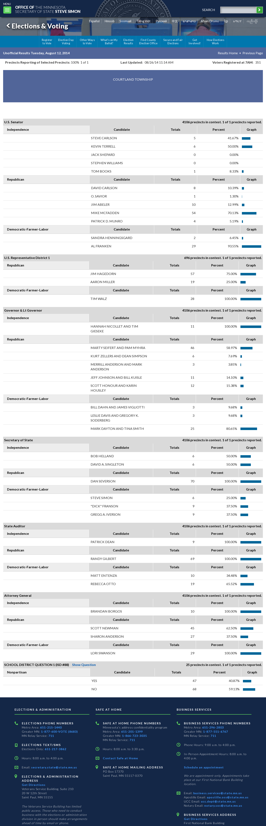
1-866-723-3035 (134, 735)
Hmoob (110, 21)
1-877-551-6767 (215, 731)
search (208, 10)
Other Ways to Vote (87, 41)
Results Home (228, 53)
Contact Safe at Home (120, 758)
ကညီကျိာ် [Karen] (252, 21)
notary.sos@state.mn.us (222, 805)
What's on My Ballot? (109, 41)
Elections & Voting (36, 26)
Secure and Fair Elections (173, 41)
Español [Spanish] (94, 21)
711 (51, 735)
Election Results (128, 41)
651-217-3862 (55, 749)
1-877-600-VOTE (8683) (59, 731)
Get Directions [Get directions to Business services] (196, 819)
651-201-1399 (132, 731)
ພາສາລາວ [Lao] (189, 21)
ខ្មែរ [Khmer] (226, 21)
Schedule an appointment (204, 767)
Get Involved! (194, 41)
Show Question (84, 665)
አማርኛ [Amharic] (237, 21)
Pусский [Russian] (161, 21)
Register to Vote (47, 41)
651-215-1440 (51, 727)
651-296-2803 (213, 727)
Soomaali (125, 21)
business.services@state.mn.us (217, 793)
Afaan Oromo (210, 21)
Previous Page (253, 53)
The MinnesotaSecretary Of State (47, 9)
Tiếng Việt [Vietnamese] (143, 21)
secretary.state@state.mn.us (53, 767)
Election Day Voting (66, 41)
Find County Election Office (148, 41)
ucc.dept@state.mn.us (218, 801)
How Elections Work (215, 41)
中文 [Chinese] (175, 21)
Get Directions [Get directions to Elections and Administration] (34, 785)
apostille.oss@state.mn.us (227, 797)
